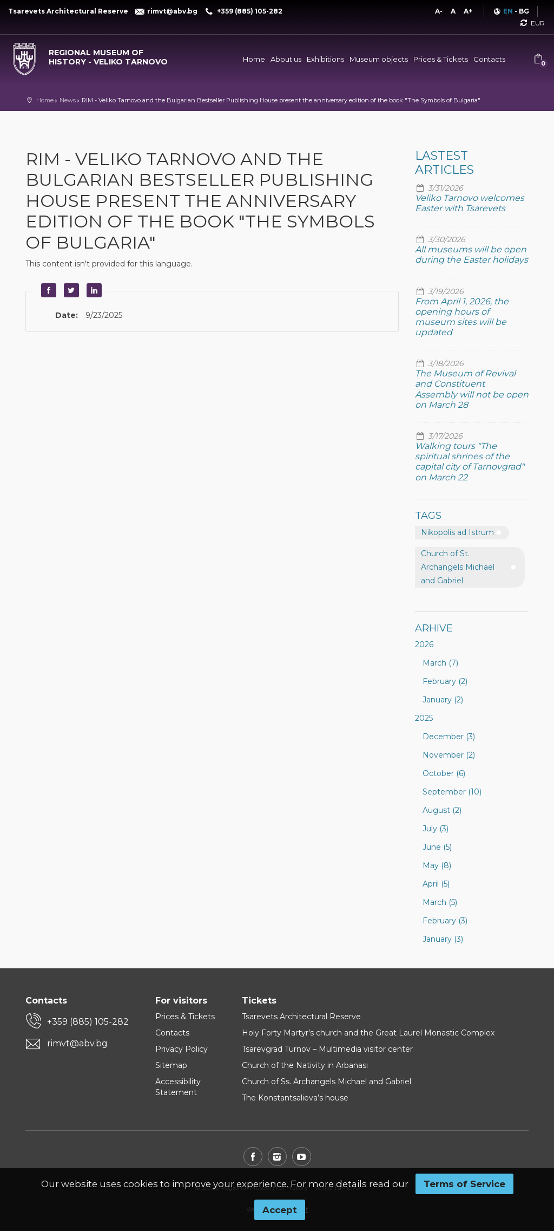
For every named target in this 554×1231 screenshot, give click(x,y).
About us (286, 59)
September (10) (452, 792)
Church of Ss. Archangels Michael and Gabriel (326, 1081)
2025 (424, 718)
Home (254, 59)
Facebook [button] (47, 290)
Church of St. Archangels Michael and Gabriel (457, 567)
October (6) (444, 773)
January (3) (443, 939)
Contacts (489, 59)
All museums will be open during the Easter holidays (471, 254)
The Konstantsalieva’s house (295, 1098)
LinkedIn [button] (92, 290)
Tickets (259, 1000)
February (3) (445, 921)
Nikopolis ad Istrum (457, 532)
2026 (424, 644)
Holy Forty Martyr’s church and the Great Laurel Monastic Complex (368, 1033)
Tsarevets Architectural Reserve (301, 1016)
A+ (468, 11)
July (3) (436, 828)
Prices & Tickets (440, 59)
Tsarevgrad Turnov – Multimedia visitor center (327, 1049)
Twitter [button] (69, 290)
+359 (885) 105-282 (88, 1022)
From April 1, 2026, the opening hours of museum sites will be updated (462, 317)
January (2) (443, 700)
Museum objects (378, 59)
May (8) (437, 865)
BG (524, 11)
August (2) (442, 810)
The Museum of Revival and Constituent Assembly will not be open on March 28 (472, 389)
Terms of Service (464, 1183)
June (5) (437, 847)
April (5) (436, 884)
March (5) (440, 902)
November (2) (449, 755)
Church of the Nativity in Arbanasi (305, 1065)
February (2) (445, 681)
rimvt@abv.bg (77, 1043)
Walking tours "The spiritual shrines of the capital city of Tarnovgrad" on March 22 (469, 462)
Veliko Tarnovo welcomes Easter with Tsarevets (469, 203)
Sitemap (171, 1065)
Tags (428, 516)
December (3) (449, 736)
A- (439, 11)
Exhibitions (325, 59)
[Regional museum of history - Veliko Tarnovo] (92, 55)
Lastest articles (444, 162)
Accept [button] (279, 1209)
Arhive (434, 628)
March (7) (440, 663)
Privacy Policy (181, 1049)
